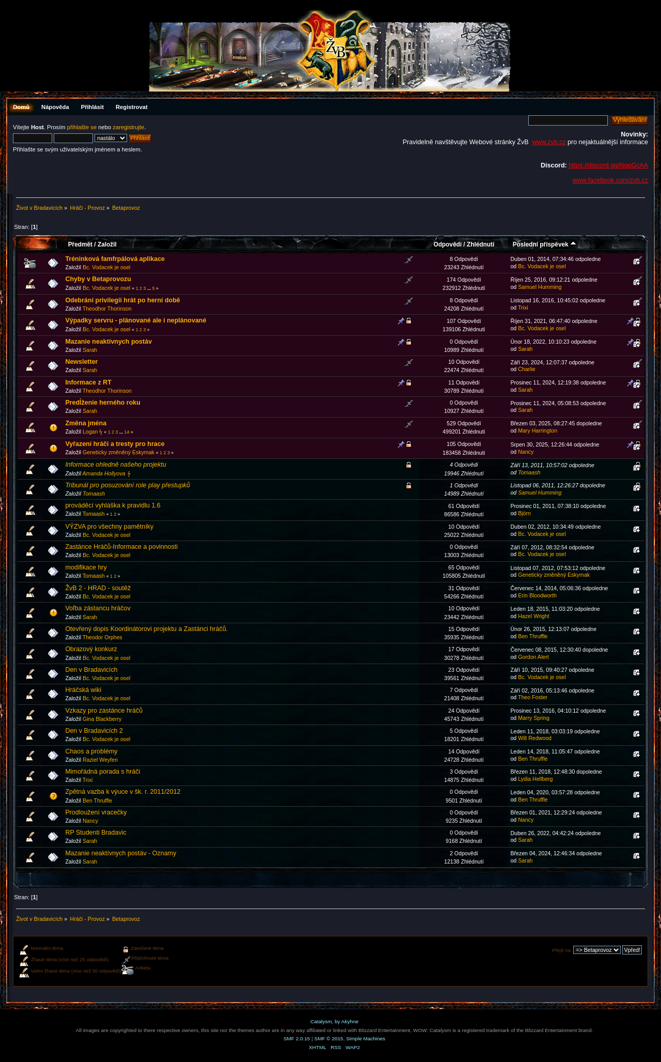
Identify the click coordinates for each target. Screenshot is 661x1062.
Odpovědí (447, 244)
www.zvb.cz (548, 142)
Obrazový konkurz (91, 649)
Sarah (90, 350)
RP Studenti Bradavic (95, 832)
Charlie (527, 369)
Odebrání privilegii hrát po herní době (122, 300)
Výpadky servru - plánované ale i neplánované (135, 320)
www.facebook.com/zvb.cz (610, 180)
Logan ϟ (92, 431)
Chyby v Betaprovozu (98, 279)
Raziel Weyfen (100, 760)
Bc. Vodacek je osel (106, 267)
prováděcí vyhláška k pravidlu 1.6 (112, 505)
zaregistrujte (128, 127)
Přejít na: (562, 950)
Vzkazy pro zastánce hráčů (104, 710)
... (149, 288)
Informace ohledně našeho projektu (115, 464)
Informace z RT (88, 382)
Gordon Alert (533, 657)
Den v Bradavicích (91, 669)
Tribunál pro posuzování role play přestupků (127, 485)
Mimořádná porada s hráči (102, 771)
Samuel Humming (539, 287)
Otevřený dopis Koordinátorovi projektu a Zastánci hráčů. (146, 629)
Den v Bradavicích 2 (94, 730)
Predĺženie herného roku (102, 402)
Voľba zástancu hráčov (97, 608)
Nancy (525, 452)
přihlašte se (82, 127)
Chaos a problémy (91, 751)
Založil (107, 244)
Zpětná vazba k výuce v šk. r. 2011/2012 (122, 791)
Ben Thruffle (532, 636)
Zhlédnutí (480, 244)
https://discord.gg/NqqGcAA (608, 165)
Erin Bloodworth (537, 595)
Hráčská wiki (83, 690)
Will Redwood (535, 738)
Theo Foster (532, 697)
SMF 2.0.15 (297, 1038)
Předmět (80, 244)
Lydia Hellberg (535, 779)
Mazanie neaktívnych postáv (108, 341)
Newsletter (81, 361)
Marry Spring (533, 718)
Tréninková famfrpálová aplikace (115, 259)
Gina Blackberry (102, 719)
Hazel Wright (533, 616)
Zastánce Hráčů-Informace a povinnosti (121, 546)
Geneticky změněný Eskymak (118, 452)
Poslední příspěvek (544, 244)
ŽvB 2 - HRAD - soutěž (98, 588)
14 (127, 432)
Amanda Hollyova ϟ (106, 473)
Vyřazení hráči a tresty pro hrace (114, 444)
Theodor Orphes (102, 637)
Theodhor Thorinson (107, 308)
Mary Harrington (537, 430)
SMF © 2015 (328, 1038)
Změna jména (85, 423)
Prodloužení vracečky (96, 812)
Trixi (523, 307)
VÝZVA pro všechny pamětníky (109, 526)
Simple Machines (365, 1038)
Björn (524, 513)
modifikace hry (85, 567)
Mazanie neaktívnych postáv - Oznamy (120, 853)
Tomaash (529, 472)
